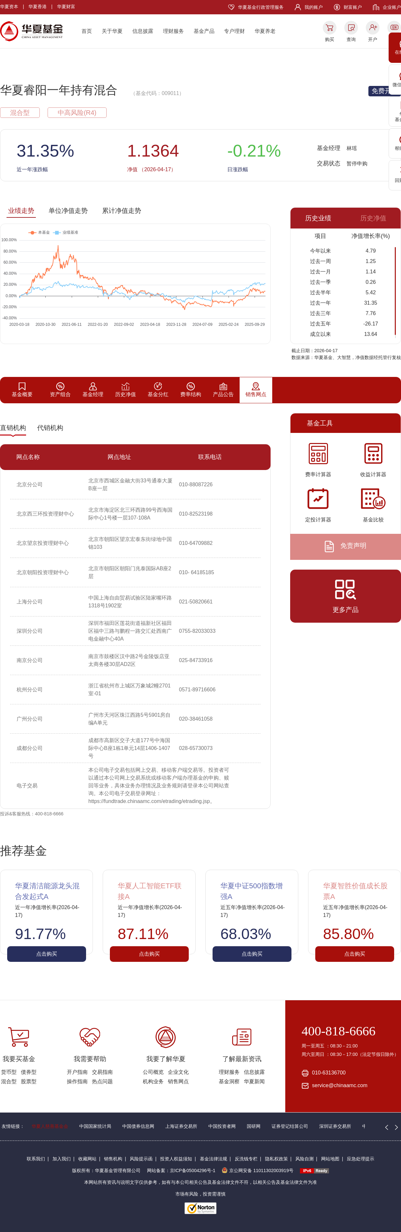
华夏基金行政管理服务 (261, 7)
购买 (329, 39)
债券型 (29, 1072)
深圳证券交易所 (335, 1126)
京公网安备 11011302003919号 (257, 1170)
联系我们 (36, 1158)
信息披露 (142, 31)
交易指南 (102, 1072)
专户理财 (234, 31)
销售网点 (178, 1081)
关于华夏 (112, 31)
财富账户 (353, 7)
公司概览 (153, 1072)
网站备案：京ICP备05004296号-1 (181, 1170)
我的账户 (313, 7)
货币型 (9, 1072)
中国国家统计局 (95, 1126)
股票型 (29, 1081)
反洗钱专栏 (246, 1158)
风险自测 (304, 1158)
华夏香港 (37, 6)
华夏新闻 (254, 1081)
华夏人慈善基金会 (50, 1126)
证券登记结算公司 (290, 1126)
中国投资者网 (222, 1126)
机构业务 (153, 1081)
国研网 (253, 1126)
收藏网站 (87, 1158)
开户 (372, 39)
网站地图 (330, 1158)
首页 (87, 31)
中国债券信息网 (138, 1126)
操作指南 (77, 1081)
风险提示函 (141, 1158)
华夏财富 (66, 6)
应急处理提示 (360, 1158)
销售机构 (113, 1158)
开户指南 (77, 1072)
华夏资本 (9, 6)
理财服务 (173, 31)
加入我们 (61, 1158)
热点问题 (102, 1081)
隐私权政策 (276, 1158)
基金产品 (204, 31)
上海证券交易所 (181, 1126)
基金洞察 (229, 1081)
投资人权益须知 (176, 1158)
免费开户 (385, 90)
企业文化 (178, 1072)
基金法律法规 (213, 1158)
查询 (351, 39)
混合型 (9, 1081)
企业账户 (392, 7)
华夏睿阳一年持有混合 (58, 90)
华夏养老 (265, 31)
